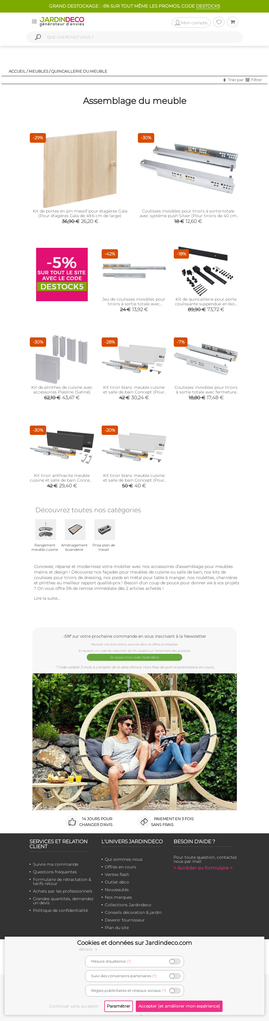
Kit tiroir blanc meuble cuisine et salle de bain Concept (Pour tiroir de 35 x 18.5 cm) (134, 392)
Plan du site (117, 926)
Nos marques (118, 896)
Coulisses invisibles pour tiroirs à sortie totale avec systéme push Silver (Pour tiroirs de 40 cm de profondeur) (188, 215)
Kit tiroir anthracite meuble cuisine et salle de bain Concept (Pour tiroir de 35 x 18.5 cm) (62, 480)
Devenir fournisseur (125, 918)
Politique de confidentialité (60, 909)
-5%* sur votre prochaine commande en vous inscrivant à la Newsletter (134, 636)
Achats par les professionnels (62, 890)
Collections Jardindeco (128, 903)
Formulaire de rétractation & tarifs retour (62, 880)
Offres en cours (120, 865)
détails (89, 949)
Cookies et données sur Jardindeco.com (134, 942)
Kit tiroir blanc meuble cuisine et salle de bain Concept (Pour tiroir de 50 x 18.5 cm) (134, 480)
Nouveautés (117, 888)
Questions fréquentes (55, 870)
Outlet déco (117, 881)
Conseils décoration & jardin (133, 911)
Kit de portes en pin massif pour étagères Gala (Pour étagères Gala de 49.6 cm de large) (80, 213)
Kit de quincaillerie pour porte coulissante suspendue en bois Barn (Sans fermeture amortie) (205, 304)
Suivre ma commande (55, 863)
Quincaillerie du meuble (79, 71)
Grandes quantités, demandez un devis (63, 899)
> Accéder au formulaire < (202, 867)
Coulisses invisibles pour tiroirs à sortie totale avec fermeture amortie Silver (206, 392)
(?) (129, 961)
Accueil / (18, 71)
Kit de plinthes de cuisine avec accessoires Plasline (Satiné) (62, 390)
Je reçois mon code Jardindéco (134, 656)
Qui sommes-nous (124, 858)
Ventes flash (117, 873)
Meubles (38, 71)
